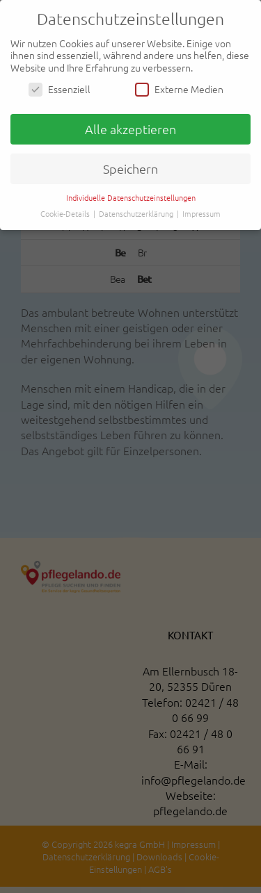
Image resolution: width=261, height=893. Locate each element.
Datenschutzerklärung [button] (137, 212)
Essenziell (59, 89)
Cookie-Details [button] (66, 212)
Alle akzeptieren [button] (130, 128)
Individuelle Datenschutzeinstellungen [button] (131, 196)
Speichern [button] (130, 168)
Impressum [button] (201, 212)
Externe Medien (179, 89)
